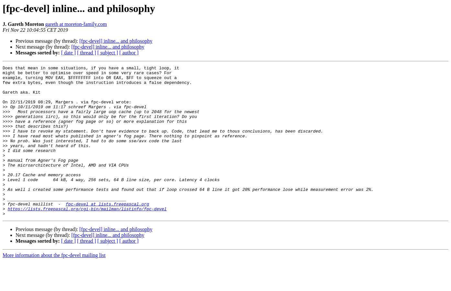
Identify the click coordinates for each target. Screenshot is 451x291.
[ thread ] (86, 52)
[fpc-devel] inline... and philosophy (115, 41)
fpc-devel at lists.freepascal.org (107, 232)
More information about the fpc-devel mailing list (54, 285)
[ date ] (68, 52)
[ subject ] (107, 52)
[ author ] (129, 52)
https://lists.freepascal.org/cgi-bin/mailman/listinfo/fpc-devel (87, 238)
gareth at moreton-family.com (76, 24)
